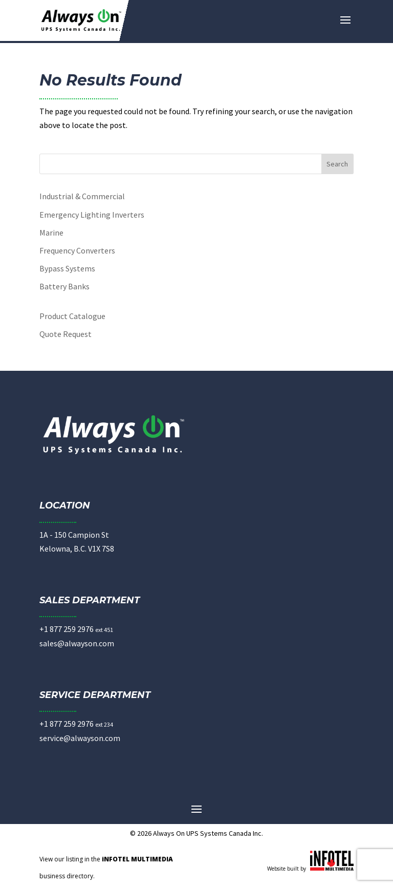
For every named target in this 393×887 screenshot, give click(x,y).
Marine (51, 232)
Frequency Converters (77, 250)
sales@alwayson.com (76, 643)
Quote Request (65, 334)
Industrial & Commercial (82, 196)
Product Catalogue (72, 316)
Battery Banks (64, 286)
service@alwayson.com (79, 738)
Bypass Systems (67, 268)
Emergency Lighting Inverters (91, 214)
